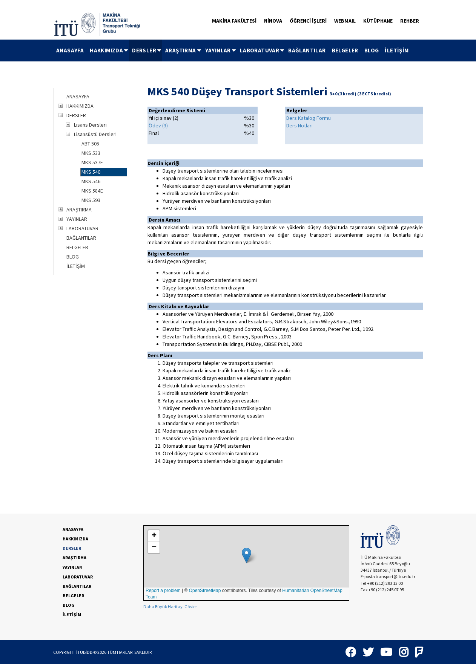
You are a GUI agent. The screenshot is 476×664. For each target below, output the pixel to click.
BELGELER (345, 50)
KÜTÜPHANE (378, 20)
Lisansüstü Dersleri (95, 134)
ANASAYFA (70, 50)
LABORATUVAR (262, 50)
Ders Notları (299, 125)
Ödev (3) (158, 125)
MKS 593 (90, 200)
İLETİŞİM (396, 50)
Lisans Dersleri (90, 124)
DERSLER (147, 50)
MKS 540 (90, 171)
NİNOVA (273, 20)
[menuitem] (70, 50)
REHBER (409, 20)
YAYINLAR (221, 50)
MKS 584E (92, 190)
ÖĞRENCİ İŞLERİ (308, 20)
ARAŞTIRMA (183, 50)
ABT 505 (90, 143)
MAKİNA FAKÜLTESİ (234, 20)
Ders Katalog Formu (308, 118)
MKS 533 (90, 153)
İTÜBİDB (84, 652)
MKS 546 (90, 181)
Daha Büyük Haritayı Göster (170, 606)
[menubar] (232, 50)
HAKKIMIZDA (109, 50)
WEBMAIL (345, 20)
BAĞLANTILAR (307, 50)
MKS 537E (92, 162)
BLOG (371, 50)
